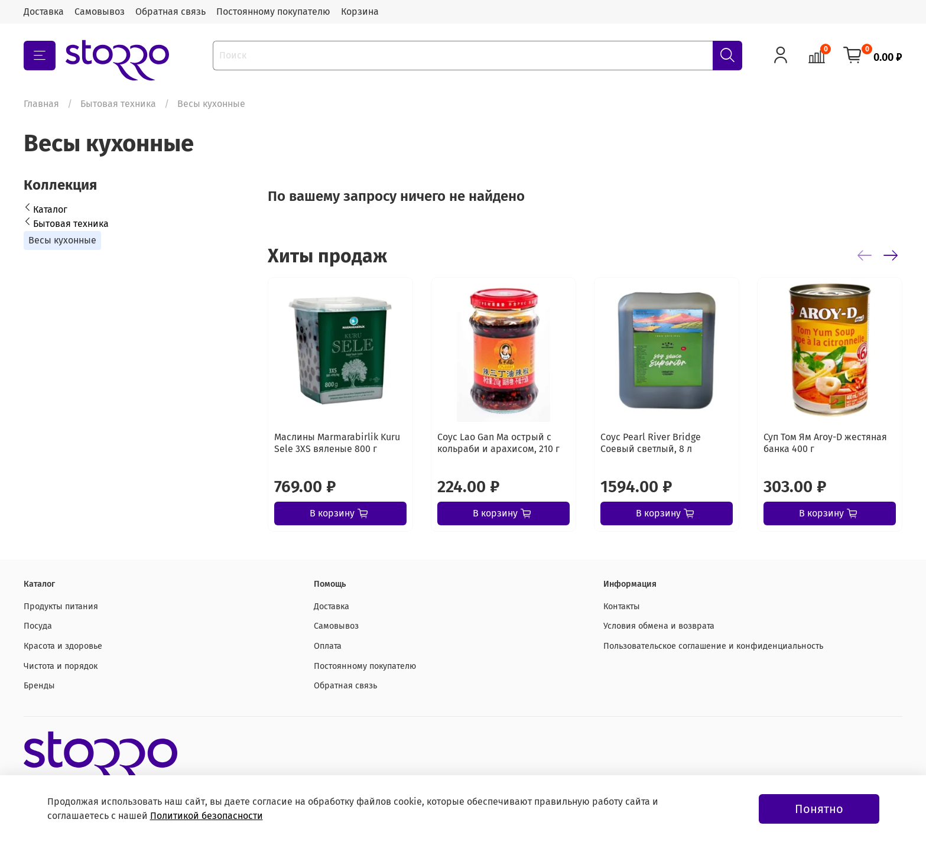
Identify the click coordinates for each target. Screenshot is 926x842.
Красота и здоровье (63, 646)
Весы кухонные (62, 240)
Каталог (50, 209)
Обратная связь (170, 11)
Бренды (39, 686)
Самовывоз (99, 11)
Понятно (819, 809)
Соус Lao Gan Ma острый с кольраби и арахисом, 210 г (498, 442)
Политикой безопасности (206, 815)
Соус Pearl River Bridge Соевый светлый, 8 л (650, 442)
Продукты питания (61, 607)
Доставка (44, 11)
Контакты (621, 607)
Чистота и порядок (61, 666)
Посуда (38, 626)
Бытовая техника (118, 103)
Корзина (360, 11)
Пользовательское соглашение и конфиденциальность (713, 646)
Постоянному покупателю (273, 11)
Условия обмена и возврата (658, 626)
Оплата (328, 646)
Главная (41, 103)
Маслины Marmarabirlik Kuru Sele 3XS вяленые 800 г (337, 442)
